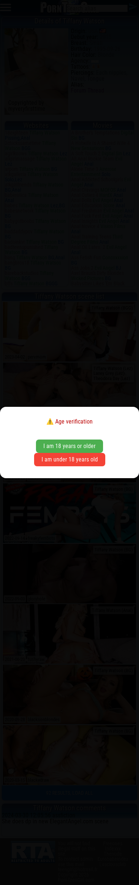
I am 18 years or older (69, 446)
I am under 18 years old (70, 459)
